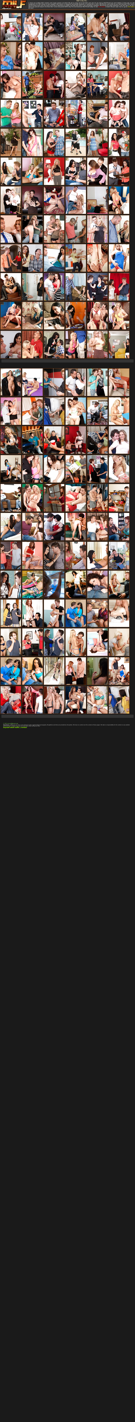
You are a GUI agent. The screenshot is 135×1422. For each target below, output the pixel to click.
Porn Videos (101, 7)
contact (24, 727)
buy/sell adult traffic (11, 727)
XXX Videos (131, 7)
